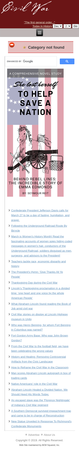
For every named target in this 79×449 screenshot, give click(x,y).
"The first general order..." (39, 22)
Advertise (34, 434)
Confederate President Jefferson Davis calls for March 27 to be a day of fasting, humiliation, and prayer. (40, 215)
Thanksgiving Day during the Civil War (34, 282)
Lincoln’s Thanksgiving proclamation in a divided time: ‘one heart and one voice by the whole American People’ (40, 293)
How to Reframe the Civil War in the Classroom (39, 367)
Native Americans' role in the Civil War (34, 383)
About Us (49, 434)
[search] (30, 61)
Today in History (42, 26)
